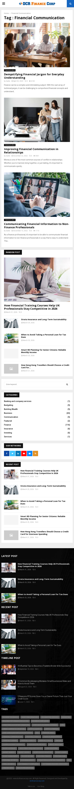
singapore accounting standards (51, 760)
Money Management (10, 756)
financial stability (28, 740)
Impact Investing (55, 744)
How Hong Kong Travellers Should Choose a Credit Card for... (45, 366)
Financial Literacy (33, 736)
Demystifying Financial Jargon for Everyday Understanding (34, 75)
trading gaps (8, 768)
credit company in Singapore (14, 729)
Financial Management (52, 736)
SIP (69, 760)
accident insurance (10, 717)
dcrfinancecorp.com (37, 781)
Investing (8, 433)
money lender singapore (43, 752)
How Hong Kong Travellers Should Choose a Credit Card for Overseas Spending (44, 532)
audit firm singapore (30, 717)
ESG (37, 733)
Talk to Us (31, 786)
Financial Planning (10, 740)
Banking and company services (17, 401)
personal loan (59, 756)
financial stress (45, 740)
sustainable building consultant (55, 764)
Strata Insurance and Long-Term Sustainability (44, 319)
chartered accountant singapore (16, 725)
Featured (8, 421)
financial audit (48, 733)
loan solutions (51, 748)
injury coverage (9, 748)
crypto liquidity (35, 729)
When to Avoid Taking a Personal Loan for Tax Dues (43, 335)
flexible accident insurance (13, 744)
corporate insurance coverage (45, 725)
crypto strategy (51, 729)
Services (8, 437)
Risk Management (27, 760)
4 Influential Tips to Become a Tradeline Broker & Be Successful (44, 666)
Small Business (9, 764)
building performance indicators (15, 721)
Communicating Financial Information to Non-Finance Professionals (36, 225)
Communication (10, 70)
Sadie (8, 81)
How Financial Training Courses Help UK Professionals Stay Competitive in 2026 (32, 307)
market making (24, 752)
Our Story (40, 786)
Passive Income (27, 756)
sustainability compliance (29, 764)
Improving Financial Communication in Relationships (31, 150)
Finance (7, 425)
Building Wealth (11, 409)
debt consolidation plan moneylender (17, 733)
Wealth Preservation (25, 768)
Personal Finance (43, 756)
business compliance (40, 721)
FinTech (58, 740)
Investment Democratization (31, 748)
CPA (62, 725)
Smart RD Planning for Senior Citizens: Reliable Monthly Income (43, 351)
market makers (9, 752)
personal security (10, 760)
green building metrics (36, 744)
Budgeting (8, 405)
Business (8, 413)
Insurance (8, 429)
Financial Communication (12, 736)
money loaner (61, 752)
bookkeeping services (50, 717)
